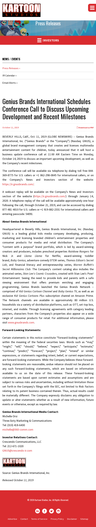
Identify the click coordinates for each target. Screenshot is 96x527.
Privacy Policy (57, 519)
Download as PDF (85, 127)
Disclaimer (72, 519)
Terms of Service (39, 519)
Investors (48, 40)
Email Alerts (9, 82)
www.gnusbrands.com (21, 322)
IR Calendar (8, 75)
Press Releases (10, 68)
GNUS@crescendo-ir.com (17, 450)
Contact (24, 519)
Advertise (12, 519)
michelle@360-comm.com (17, 429)
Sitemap (84, 519)
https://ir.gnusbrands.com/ (18, 184)
